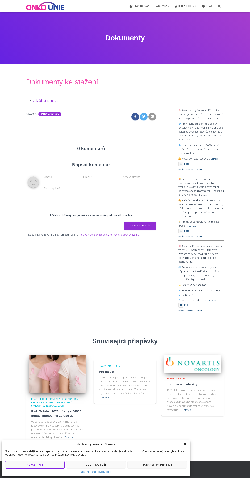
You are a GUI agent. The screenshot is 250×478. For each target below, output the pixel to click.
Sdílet (199, 169)
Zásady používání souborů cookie (96, 472)
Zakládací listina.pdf (46, 100)
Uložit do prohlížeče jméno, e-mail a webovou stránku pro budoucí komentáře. (91, 215)
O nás (207, 6)
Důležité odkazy (185, 6)
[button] (185, 444)
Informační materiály (182, 384)
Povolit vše (35, 464)
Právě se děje (39, 399)
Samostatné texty (50, 114)
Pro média (106, 371)
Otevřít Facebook (185, 169)
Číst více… (69, 437)
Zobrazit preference (157, 464)
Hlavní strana (139, 6)
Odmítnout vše (96, 464)
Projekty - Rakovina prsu (64, 399)
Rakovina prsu (39, 402)
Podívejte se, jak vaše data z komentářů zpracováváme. (109, 234)
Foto (183, 163)
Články (162, 6)
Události (58, 406)
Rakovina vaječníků (60, 402)
